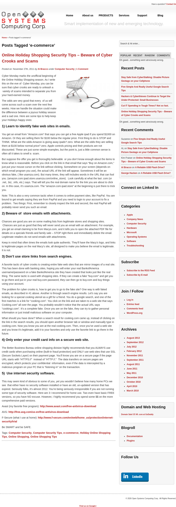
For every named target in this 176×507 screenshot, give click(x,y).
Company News (135, 219)
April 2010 (132, 386)
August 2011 (133, 364)
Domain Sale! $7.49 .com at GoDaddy (137, 414)
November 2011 (135, 355)
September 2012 (135, 342)
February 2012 (134, 351)
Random (150, 55)
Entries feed (133, 304)
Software (131, 241)
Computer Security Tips (47, 432)
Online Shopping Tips (43, 436)
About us (87, 15)
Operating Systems (137, 237)
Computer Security (64, 69)
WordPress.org (134, 313)
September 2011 (135, 360)
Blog (160, 15)
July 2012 (132, 346)
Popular (125, 55)
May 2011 (131, 373)
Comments (163, 55)
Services (124, 15)
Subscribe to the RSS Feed (141, 270)
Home (69, 15)
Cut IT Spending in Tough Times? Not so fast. (145, 105)
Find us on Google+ (88, 506)
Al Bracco (43, 69)
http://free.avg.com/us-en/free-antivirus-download (38, 411)
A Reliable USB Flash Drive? (150, 167)
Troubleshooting (135, 245)
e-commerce (71, 432)
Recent (137, 55)
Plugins (131, 440)
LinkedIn (137, 476)
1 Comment (82, 69)
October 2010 (134, 382)
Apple (130, 215)
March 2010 (133, 390)
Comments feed (135, 308)
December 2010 (135, 377)
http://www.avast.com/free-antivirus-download (68, 406)
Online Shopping (18, 436)
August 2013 (133, 338)
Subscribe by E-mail (137, 275)
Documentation (135, 436)
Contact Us (171, 4)
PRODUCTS (106, 15)
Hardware (132, 228)
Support (142, 15)
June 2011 (132, 368)
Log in (130, 300)
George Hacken (129, 173)
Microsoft (132, 232)
